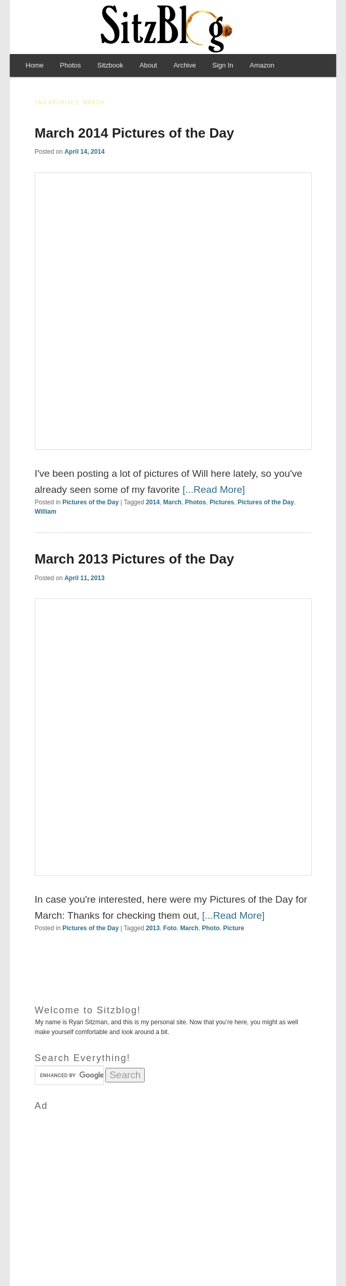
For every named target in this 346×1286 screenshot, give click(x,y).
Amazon (262, 65)
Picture (233, 928)
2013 (153, 928)
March (172, 502)
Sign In (222, 65)
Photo (210, 928)
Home (34, 65)
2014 (153, 502)
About (148, 65)
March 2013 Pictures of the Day (134, 559)
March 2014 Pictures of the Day (134, 133)
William (46, 511)
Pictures (222, 502)
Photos (70, 65)
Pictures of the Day (90, 502)
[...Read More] (214, 489)
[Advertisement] (173, 1185)
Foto (170, 928)
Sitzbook (110, 65)
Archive (184, 65)
